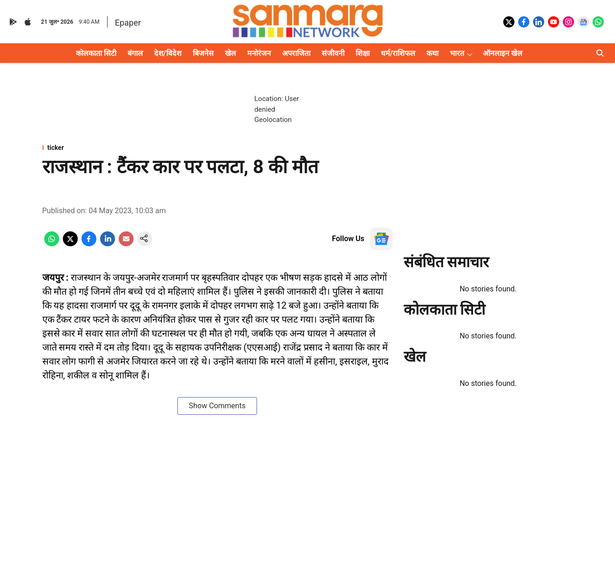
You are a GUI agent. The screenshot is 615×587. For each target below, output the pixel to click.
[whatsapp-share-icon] (51, 243)
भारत (457, 53)
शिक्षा (363, 53)
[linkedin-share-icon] (107, 243)
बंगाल (135, 53)
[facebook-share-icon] (88, 243)
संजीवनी (333, 53)
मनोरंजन (259, 53)
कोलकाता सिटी (96, 53)
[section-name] (217, 147)
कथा (432, 53)
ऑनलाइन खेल (502, 53)
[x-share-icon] (70, 243)
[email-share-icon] (126, 243)
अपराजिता (296, 53)
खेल (230, 53)
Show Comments (217, 405)
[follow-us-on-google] (381, 239)
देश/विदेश (168, 53)
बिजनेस (203, 53)
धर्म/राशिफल (398, 53)
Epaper (128, 22)
